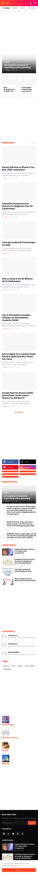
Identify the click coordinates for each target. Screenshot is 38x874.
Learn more (13, 865)
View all (33, 142)
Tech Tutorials (29, 666)
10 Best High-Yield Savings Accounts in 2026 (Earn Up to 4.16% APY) (28, 89)
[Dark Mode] (31, 3)
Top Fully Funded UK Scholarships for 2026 (18, 243)
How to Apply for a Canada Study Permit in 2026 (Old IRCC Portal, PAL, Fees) (19, 356)
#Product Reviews (10, 737)
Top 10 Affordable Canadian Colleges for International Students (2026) (16, 318)
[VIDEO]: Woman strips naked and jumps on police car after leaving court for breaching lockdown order (21, 524)
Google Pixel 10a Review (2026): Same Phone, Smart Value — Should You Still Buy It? (18, 395)
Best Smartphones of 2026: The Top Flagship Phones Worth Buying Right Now (9, 89)
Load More (18, 412)
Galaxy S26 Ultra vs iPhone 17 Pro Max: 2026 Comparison (18, 168)
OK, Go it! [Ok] (19, 870)
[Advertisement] (19, 32)
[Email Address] (15, 823)
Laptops (23, 8)
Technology (32, 8)
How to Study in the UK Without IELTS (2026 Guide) (17, 280)
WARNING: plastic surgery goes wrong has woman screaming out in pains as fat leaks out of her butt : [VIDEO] (21, 536)
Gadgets (15, 8)
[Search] (35, 3)
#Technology (8, 725)
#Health (6, 763)
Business (6, 666)
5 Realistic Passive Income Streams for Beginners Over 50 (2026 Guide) (17, 206)
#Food (5, 750)
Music (13, 666)
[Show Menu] (3, 3)
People (20, 666)
